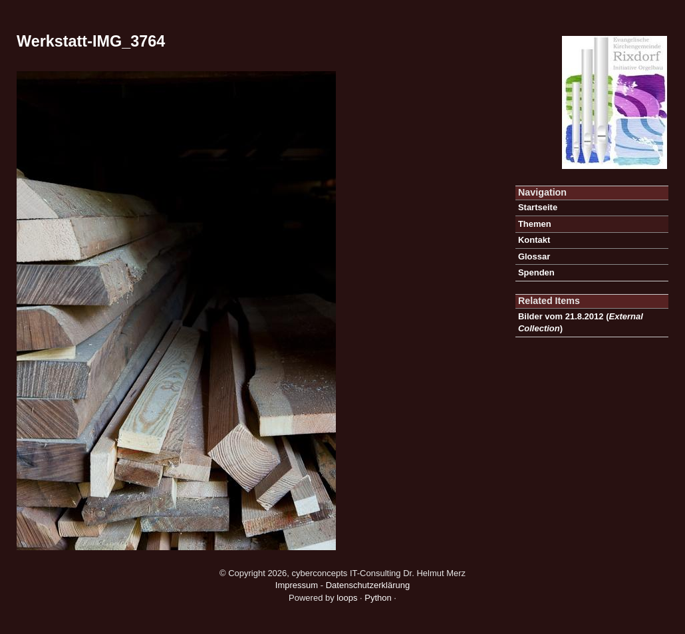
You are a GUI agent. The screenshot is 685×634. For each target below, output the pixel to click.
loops (347, 598)
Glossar (534, 256)
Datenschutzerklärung (368, 585)
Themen (534, 224)
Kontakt (534, 240)
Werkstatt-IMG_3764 (91, 41)
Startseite (537, 207)
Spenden (536, 272)
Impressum (296, 585)
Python (377, 598)
